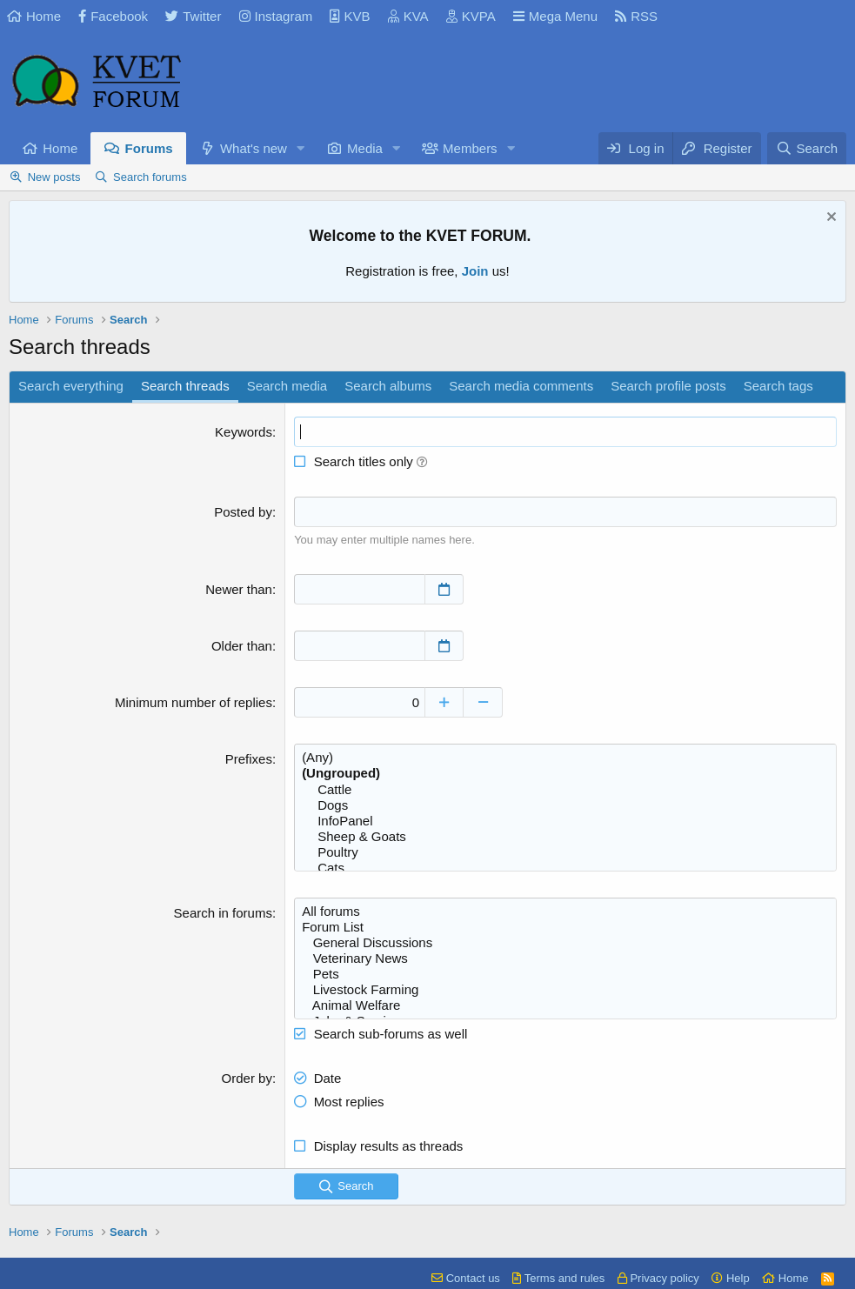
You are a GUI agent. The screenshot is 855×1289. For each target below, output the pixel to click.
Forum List (565, 927)
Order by (247, 1078)
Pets (565, 974)
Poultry (565, 852)
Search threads (185, 385)
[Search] (806, 148)
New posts (54, 177)
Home (34, 16)
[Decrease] (483, 702)
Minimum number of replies (193, 702)
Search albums (387, 385)
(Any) (565, 757)
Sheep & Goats (565, 837)
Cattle (565, 790)
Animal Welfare (565, 1005)
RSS (636, 16)
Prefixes (248, 758)
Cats (565, 868)
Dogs (565, 805)
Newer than (238, 589)
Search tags (778, 385)
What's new (253, 148)
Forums (149, 148)
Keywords (243, 431)
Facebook (113, 16)
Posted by (243, 511)
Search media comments (521, 385)
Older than (241, 645)
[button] (301, 148)
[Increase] (444, 702)
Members (470, 148)
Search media (287, 385)
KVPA (471, 16)
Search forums (150, 177)
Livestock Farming (565, 990)
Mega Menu (555, 16)
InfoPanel (565, 821)
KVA (408, 16)
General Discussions (565, 943)
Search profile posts (668, 385)
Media (365, 148)
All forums (565, 911)
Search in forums (223, 912)
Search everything (71, 385)
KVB (350, 16)
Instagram (276, 16)
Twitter (193, 16)
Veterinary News (565, 958)
